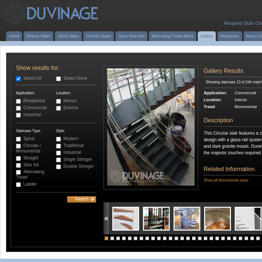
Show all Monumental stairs (226, 180)
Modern (70, 138)
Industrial (32, 114)
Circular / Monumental (28, 148)
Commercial (35, 107)
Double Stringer (78, 166)
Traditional (73, 145)
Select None (75, 78)
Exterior (70, 107)
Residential (34, 100)
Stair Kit (31, 164)
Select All (32, 78)
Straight (30, 157)
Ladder (30, 184)
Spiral (29, 138)
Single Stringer (77, 159)
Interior (70, 100)
